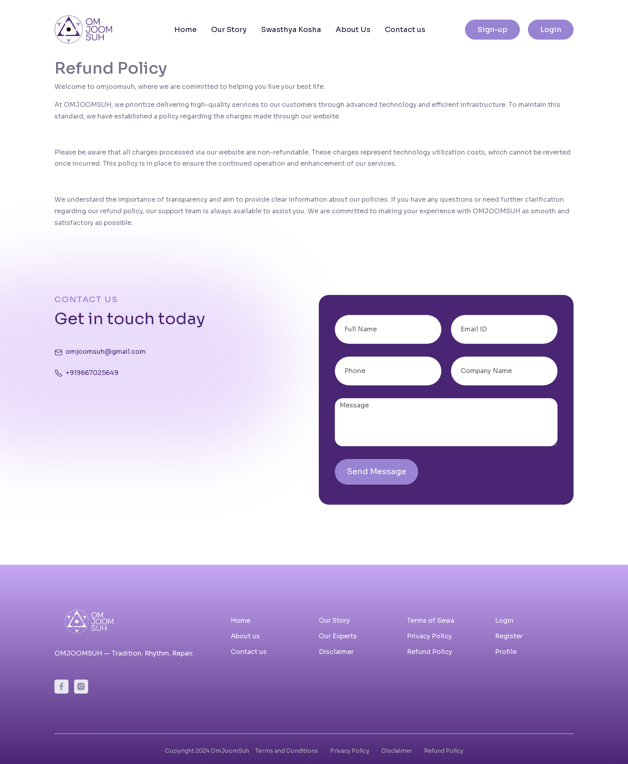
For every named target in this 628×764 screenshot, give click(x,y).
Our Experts (338, 636)
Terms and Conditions (286, 750)
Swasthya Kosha (291, 29)
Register (509, 636)
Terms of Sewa (430, 620)
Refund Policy (429, 652)
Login (550, 29)
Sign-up (492, 29)
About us (245, 636)
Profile (506, 652)
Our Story (229, 29)
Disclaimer (336, 652)
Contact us (405, 29)
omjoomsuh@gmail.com (106, 351)
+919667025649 (92, 373)
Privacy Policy (429, 636)
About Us (353, 29)
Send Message (376, 472)
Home (185, 29)
